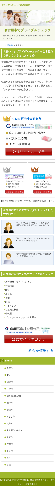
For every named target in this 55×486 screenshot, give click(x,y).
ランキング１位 (27, 475)
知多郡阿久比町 (14, 396)
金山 (9, 465)
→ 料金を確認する (37, 350)
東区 (9, 375)
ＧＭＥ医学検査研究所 (26, 118)
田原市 (10, 451)
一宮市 (10, 389)
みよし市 (11, 416)
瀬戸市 (10, 403)
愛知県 (10, 45)
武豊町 (10, 423)
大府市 (10, 437)
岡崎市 (10, 382)
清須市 (10, 410)
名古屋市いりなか (15, 430)
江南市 (10, 444)
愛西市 (10, 368)
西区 (9, 458)
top (2, 45)
